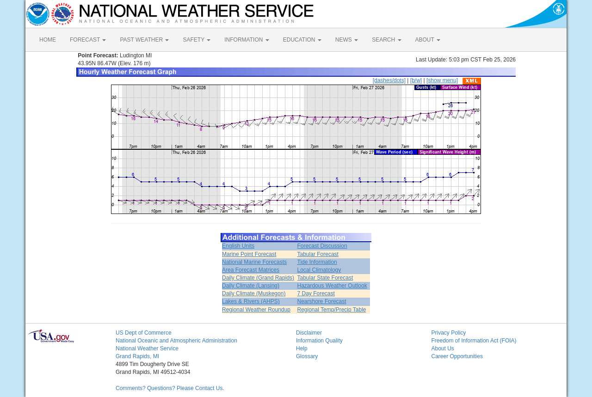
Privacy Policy (449, 333)
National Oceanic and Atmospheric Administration (176, 340)
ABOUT (427, 40)
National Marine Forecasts (254, 262)
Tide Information (317, 262)
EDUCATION (302, 40)
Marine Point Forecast (249, 254)
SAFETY (196, 40)
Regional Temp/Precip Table (331, 309)
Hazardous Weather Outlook (332, 285)
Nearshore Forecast (321, 301)
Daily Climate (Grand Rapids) (258, 278)
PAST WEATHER (144, 40)
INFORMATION (246, 40)
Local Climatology (319, 270)
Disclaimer (309, 333)
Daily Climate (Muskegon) (253, 293)
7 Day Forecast (316, 293)
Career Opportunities (457, 356)
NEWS (346, 40)
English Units (238, 246)
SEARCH (386, 40)
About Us (443, 348)
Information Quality (319, 340)
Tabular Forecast (318, 254)
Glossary (307, 356)
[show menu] (442, 80)
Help (302, 348)
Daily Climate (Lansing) (250, 285)
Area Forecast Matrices (250, 270)
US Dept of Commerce (144, 333)
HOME (47, 40)
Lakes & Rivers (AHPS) (251, 301)
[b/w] (416, 80)
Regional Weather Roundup (256, 309)
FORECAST (88, 40)
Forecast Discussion (322, 246)
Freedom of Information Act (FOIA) (474, 340)
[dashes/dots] (389, 80)
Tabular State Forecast (325, 278)
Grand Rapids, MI (137, 356)
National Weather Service (147, 348)
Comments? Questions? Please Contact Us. (170, 388)
